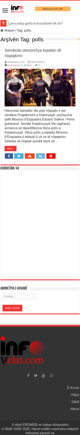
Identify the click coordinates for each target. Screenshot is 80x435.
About (74, 409)
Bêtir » (10, 148)
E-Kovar (73, 388)
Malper (7, 30)
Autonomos (15, 65)
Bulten (28, 65)
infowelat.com (16, 62)
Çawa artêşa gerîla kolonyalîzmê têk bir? (35, 23)
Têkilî (75, 402)
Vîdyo (75, 395)
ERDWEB (30, 424)
